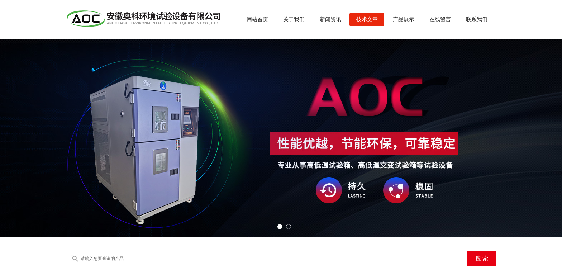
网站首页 (257, 19)
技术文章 (367, 19)
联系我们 (476, 19)
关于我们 (294, 19)
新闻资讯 (330, 19)
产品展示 (403, 19)
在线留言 (440, 19)
